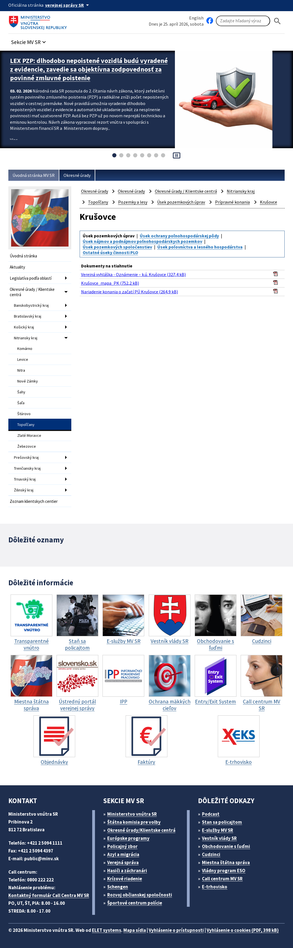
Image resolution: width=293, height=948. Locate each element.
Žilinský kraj (23, 490)
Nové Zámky (27, 381)
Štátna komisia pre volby (134, 822)
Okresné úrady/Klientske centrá (141, 830)
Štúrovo (24, 413)
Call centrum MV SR (222, 879)
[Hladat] (277, 21)
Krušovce (268, 202)
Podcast (210, 814)
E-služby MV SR (217, 830)
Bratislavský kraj (27, 316)
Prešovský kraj (26, 457)
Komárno (24, 348)
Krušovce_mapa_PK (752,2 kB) (110, 283)
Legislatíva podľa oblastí (31, 278)
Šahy (21, 391)
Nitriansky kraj (25, 337)
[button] (29, 40)
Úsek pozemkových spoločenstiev (117, 247)
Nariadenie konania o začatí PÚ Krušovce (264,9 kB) (129, 291)
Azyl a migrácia (123, 854)
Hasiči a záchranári (127, 870)
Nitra (21, 370)
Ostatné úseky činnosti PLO (110, 252)
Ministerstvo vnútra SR (132, 814)
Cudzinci (211, 854)
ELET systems (106, 930)
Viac (14, 140)
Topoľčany (26, 424)
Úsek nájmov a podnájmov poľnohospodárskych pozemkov (142, 241)
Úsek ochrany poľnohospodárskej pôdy (179, 235)
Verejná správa (123, 862)
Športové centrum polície (134, 903)
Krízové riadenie (124, 879)
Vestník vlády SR (219, 838)
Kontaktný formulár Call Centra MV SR (48, 895)
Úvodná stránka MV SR (34, 175)
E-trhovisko (214, 887)
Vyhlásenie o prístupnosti (176, 930)
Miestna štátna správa (226, 862)
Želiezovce (26, 446)
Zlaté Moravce (29, 435)
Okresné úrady (77, 175)
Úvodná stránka (23, 256)
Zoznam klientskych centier (34, 501)
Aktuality (17, 267)
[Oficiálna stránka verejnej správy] (68, 5)
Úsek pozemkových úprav (181, 202)
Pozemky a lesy (132, 202)
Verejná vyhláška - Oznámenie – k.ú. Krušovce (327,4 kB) (133, 274)
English (196, 18)
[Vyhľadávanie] (243, 21)
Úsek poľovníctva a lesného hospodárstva (200, 247)
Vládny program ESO (223, 870)
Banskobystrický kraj (31, 305)
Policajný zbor (122, 846)
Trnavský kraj (25, 479)
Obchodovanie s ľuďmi (226, 846)
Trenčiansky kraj (27, 468)
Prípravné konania (232, 202)
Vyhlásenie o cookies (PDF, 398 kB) (243, 930)
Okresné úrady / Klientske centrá (32, 292)
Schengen (117, 887)
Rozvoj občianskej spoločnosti (139, 895)
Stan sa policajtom (222, 822)
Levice (22, 359)
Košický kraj (24, 327)
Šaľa (21, 402)
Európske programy (128, 838)
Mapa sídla (134, 930)
